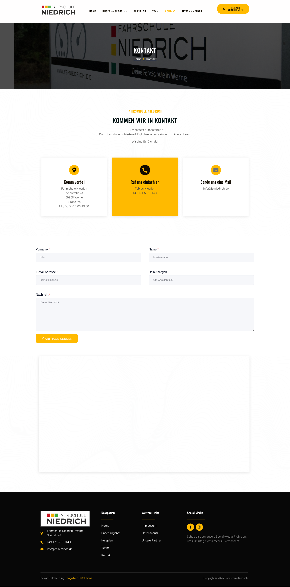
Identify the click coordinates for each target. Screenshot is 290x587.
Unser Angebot (114, 11)
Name (154, 250)
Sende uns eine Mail (215, 182)
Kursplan (140, 11)
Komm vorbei (74, 182)
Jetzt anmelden (193, 11)
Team (156, 11)
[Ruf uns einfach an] (145, 170)
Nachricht (43, 295)
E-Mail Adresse (47, 272)
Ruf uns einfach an (145, 182)
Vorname (43, 250)
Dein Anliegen (158, 272)
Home (92, 11)
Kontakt (171, 11)
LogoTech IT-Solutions (79, 579)
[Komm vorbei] (74, 170)
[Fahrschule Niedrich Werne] (144, 414)
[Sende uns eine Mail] (215, 170)
